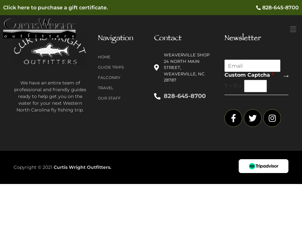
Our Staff (109, 98)
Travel (105, 87)
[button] (293, 30)
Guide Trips (111, 67)
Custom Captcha (249, 75)
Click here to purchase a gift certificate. (55, 8)
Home (104, 56)
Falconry (109, 77)
